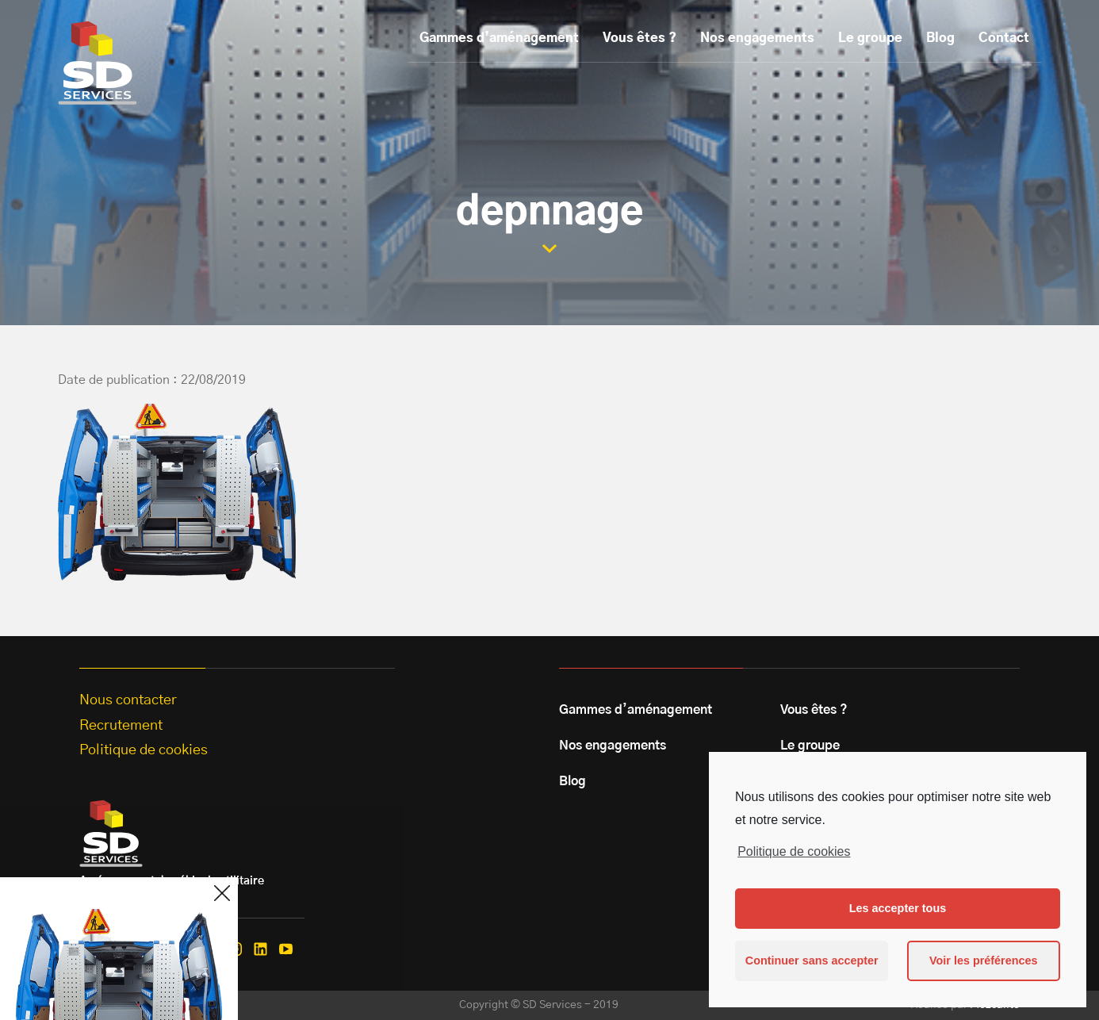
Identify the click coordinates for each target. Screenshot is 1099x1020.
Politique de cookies (793, 851)
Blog (940, 38)
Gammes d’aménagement (499, 38)
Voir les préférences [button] (983, 960)
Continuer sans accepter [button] (812, 960)
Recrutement (121, 726)
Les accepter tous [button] (897, 908)
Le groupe (870, 38)
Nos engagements (757, 38)
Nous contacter (128, 700)
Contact (1003, 38)
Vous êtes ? (639, 38)
